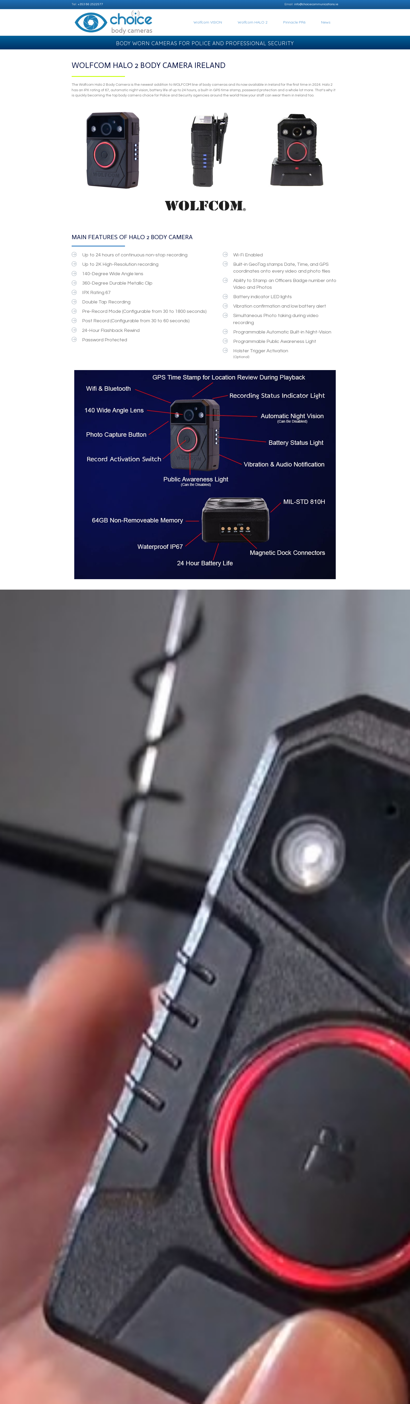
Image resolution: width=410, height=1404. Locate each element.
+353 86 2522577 (90, 4)
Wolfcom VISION (207, 22)
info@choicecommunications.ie (316, 4)
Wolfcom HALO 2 (252, 22)
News (326, 22)
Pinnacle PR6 (294, 22)
